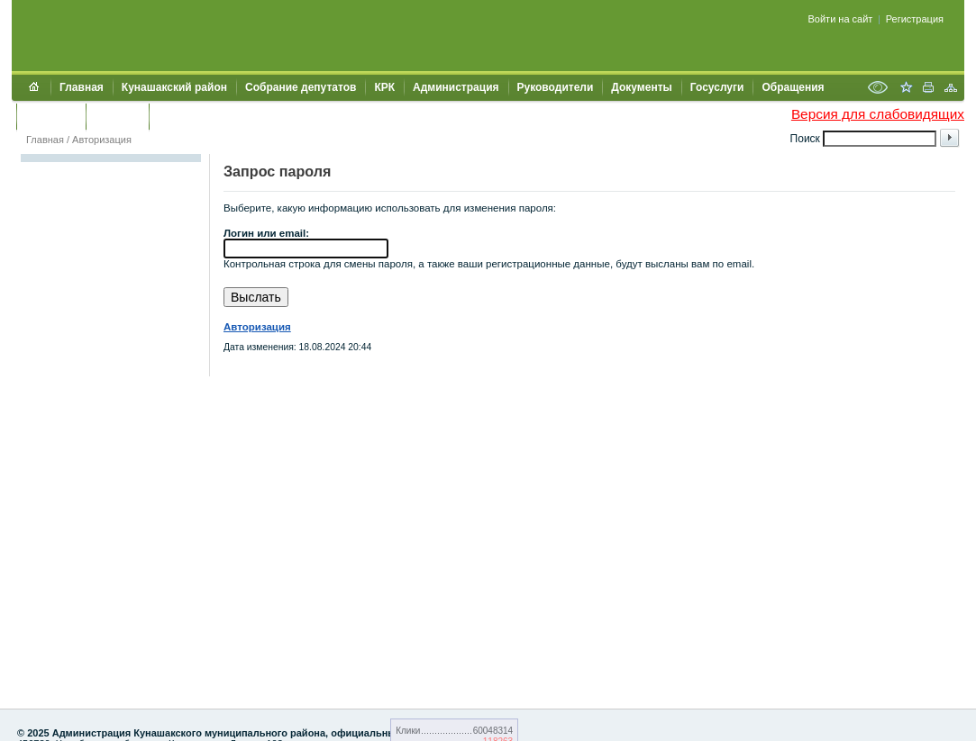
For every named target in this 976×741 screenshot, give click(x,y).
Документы (641, 87)
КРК (384, 87)
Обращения (793, 87)
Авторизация (102, 139)
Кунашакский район (174, 87)
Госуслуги (717, 87)
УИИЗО (176, 116)
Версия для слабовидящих (877, 114)
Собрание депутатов (300, 87)
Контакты (51, 116)
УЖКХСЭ (117, 116)
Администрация (455, 87)
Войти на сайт (840, 19)
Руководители (555, 87)
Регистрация (915, 19)
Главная (81, 87)
